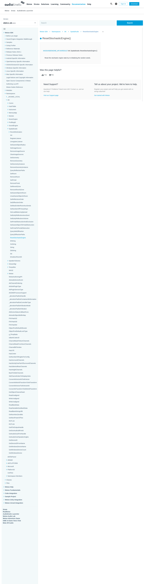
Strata (36, 4)
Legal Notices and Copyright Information (19, 77)
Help (89, 4)
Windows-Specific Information (16, 68)
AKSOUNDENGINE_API (52, 51)
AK (66, 31)
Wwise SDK (9, 33)
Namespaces (56, 31)
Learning (54, 4)
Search (130, 23)
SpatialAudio (75, 31)
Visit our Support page (51, 95)
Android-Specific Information (15, 58)
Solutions (45, 4)
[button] (111, 4)
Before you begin (12, 36)
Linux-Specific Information (15, 71)
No (52, 75)
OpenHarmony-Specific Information (18, 61)
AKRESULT (64, 51)
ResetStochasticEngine (91, 31)
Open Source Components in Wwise (18, 81)
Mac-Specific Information (14, 74)
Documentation (78, 4)
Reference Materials (13, 49)
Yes (45, 75)
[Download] (134, 4)
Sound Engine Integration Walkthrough (19, 39)
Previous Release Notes (14, 55)
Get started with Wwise (102, 98)
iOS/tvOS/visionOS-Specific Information (19, 65)
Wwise (29, 4)
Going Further (11, 45)
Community (65, 4)
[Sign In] (123, 4)
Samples (9, 42)
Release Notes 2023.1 (13, 52)
